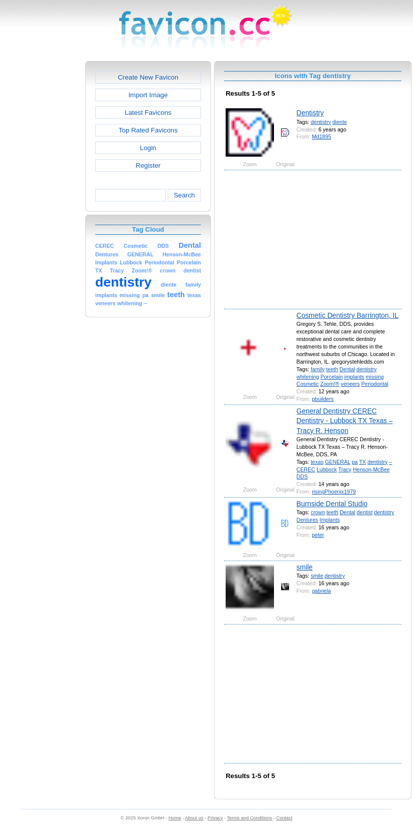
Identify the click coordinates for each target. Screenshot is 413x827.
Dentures (307, 520)
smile (305, 567)
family (318, 369)
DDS (302, 476)
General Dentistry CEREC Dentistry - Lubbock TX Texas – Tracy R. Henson (345, 421)
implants (355, 377)
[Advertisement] (42, 212)
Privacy (215, 817)
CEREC (306, 469)
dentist (364, 512)
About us (194, 817)
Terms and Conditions (249, 817)
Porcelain (331, 377)
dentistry (321, 122)
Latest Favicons (148, 112)
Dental (347, 369)
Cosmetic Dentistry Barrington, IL (347, 315)
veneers (350, 384)
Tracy (345, 469)
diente (339, 122)
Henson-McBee (371, 469)
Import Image (148, 95)
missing (375, 377)
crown (318, 512)
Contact (285, 817)
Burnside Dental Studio (332, 504)
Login (148, 148)
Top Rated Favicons (147, 130)
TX (362, 462)
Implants (330, 520)
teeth (332, 369)
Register (147, 165)
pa (355, 462)
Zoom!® (329, 384)
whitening (308, 377)
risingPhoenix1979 (334, 492)
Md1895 (321, 136)
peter (318, 535)
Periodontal (374, 384)
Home (175, 817)
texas (317, 462)
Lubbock (327, 469)
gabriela (321, 591)
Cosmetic (308, 384)
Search (184, 195)
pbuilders (322, 399)
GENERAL (337, 462)
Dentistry (310, 113)
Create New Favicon (148, 77)
